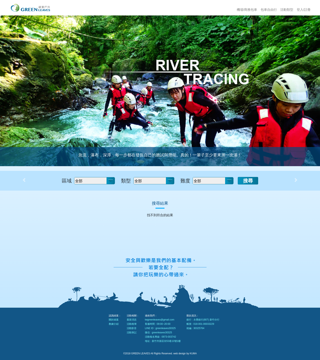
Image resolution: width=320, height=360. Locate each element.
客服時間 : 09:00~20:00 (157, 324)
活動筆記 (132, 332)
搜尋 (248, 180)
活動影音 (132, 328)
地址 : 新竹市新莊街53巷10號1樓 (163, 341)
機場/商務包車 (247, 9)
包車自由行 (269, 9)
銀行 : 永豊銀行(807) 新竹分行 (203, 319)
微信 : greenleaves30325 (158, 332)
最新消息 (132, 319)
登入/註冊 (304, 9)
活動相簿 (132, 324)
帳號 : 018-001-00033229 (200, 324)
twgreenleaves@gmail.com (159, 319)
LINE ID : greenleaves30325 (160, 328)
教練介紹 (114, 324)
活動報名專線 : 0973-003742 (160, 336)
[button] (24, 180)
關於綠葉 (114, 319)
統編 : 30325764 (195, 328)
